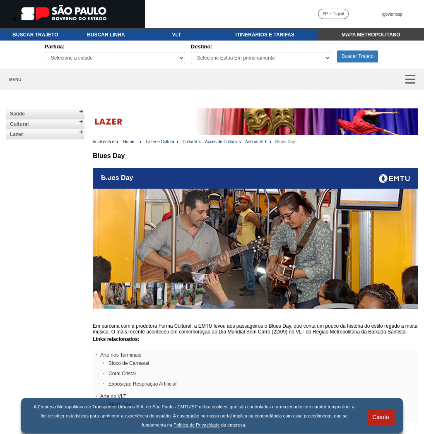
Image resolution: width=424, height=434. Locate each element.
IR (14, 19)
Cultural (19, 124)
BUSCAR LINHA (106, 35)
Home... (130, 141)
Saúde (17, 114)
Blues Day (285, 141)
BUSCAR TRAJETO (35, 35)
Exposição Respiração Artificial (142, 384)
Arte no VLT (256, 141)
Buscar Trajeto (357, 56)
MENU (15, 79)
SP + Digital (333, 14)
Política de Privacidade (196, 424)
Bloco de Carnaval (128, 363)
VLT (176, 35)
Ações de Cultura (221, 141)
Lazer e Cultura (160, 141)
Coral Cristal (122, 373)
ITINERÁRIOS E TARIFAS (265, 35)
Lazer (16, 134)
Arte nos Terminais (120, 355)
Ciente (380, 417)
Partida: (55, 46)
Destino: (201, 46)
